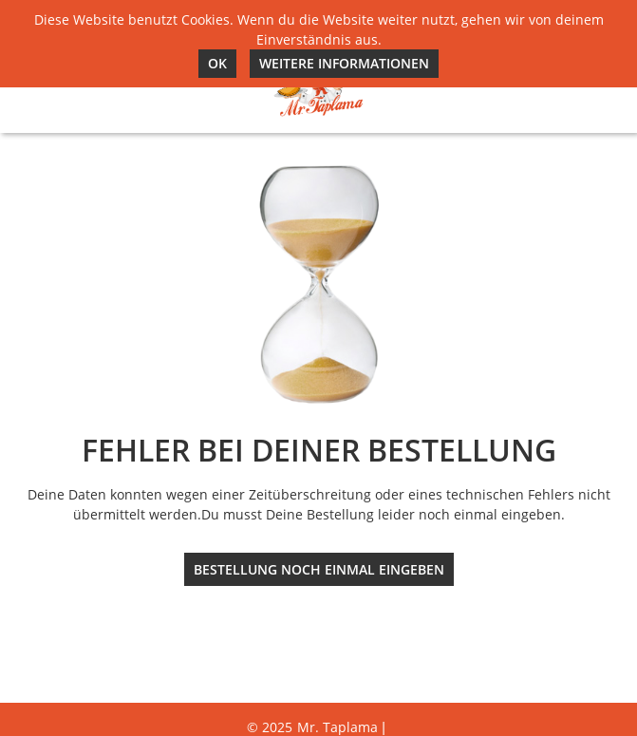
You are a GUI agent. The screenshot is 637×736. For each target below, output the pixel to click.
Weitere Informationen (344, 63)
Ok (217, 63)
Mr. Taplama (337, 727)
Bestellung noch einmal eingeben (319, 569)
